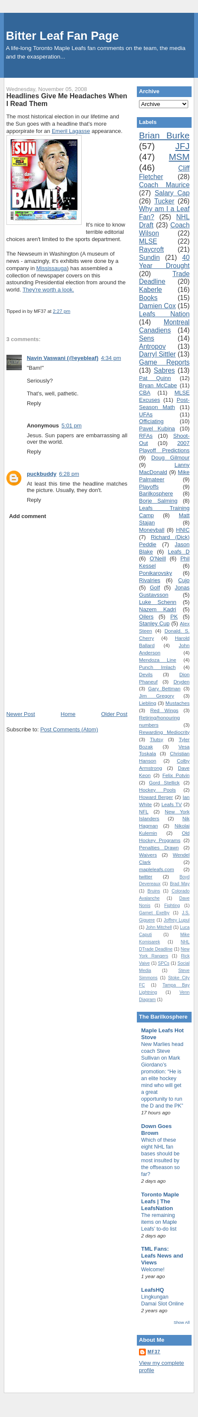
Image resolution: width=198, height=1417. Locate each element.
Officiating (151, 421)
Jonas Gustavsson (164, 591)
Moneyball (151, 530)
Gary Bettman (164, 688)
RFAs (146, 436)
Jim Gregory (156, 695)
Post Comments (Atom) (69, 729)
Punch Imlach (157, 667)
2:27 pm (62, 311)
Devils (146, 674)
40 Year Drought (164, 261)
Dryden (182, 681)
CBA (145, 392)
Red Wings (164, 710)
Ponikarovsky (155, 573)
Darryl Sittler (157, 354)
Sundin (149, 257)
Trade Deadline (164, 278)
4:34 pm (111, 358)
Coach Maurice (164, 185)
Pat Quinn (155, 378)
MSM (179, 157)
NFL (143, 811)
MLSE (148, 241)
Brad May (179, 883)
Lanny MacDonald (164, 468)
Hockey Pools (157, 789)
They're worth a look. (48, 289)
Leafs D (179, 551)
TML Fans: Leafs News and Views (162, 1256)
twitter (145, 876)
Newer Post (20, 714)
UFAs (146, 414)
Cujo (184, 580)
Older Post (114, 714)
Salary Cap (172, 193)
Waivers (148, 854)
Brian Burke (164, 135)
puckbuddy (41, 474)
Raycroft (151, 249)
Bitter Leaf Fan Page (62, 35)
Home (68, 714)
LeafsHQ (152, 1290)
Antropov (152, 346)
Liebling (147, 703)
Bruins (154, 891)
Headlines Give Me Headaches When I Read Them (66, 99)
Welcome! (153, 1270)
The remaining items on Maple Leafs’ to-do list (159, 1222)
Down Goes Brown (156, 1129)
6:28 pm (69, 474)
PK (173, 616)
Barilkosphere (156, 493)
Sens (146, 338)
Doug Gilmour (170, 457)
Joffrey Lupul (177, 920)
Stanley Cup (154, 623)
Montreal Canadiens (164, 326)
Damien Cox (157, 305)
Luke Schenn (157, 602)
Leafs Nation (164, 314)
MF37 (154, 1351)
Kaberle (150, 289)
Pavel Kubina (157, 428)
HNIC (183, 530)
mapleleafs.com (156, 869)
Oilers (146, 616)
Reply (34, 403)
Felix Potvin (176, 775)
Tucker (164, 201)
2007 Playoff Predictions (164, 447)
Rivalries (149, 580)
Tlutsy (156, 739)
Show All (181, 1322)
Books (148, 297)
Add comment (27, 516)
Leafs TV (171, 804)
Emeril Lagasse (71, 131)
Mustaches (177, 703)
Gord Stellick (164, 782)
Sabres (164, 370)
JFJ (182, 146)
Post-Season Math (164, 403)
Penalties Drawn (159, 847)
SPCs (163, 963)
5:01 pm (72, 425)
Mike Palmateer (164, 476)
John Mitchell (159, 927)
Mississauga (51, 268)
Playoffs (149, 486)
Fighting (172, 905)
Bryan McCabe (158, 385)
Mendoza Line (157, 660)
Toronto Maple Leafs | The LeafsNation (160, 1201)
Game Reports (164, 362)
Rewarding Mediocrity (164, 732)
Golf (155, 587)
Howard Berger (156, 797)
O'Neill (158, 558)
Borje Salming (158, 501)
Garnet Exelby (154, 912)
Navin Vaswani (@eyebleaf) (62, 358)
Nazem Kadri (157, 609)
